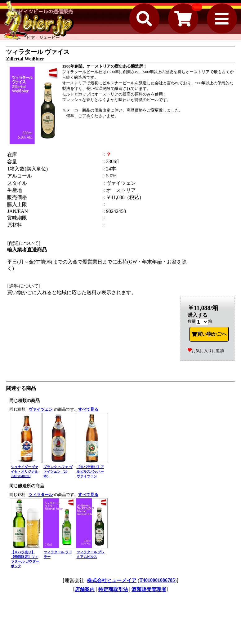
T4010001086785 (157, 580)
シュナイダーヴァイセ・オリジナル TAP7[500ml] (24, 471)
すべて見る (88, 409)
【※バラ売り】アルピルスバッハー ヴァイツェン (90, 471)
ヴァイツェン (41, 409)
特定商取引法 (113, 589)
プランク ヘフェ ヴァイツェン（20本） (58, 471)
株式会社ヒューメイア (111, 580)
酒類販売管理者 (149, 589)
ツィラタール (41, 494)
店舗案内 (85, 589)
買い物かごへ (209, 334)
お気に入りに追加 (206, 350)
